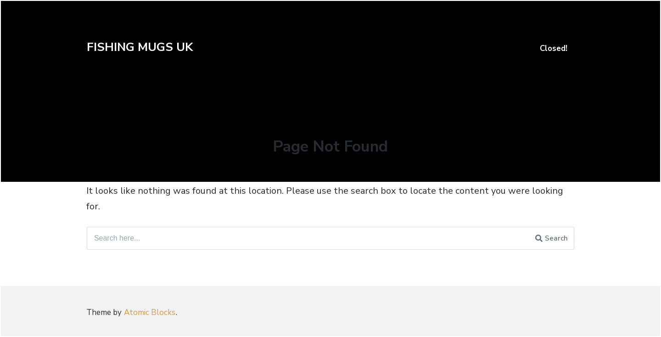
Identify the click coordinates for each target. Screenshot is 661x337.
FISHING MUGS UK (140, 47)
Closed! (553, 48)
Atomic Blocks (149, 312)
